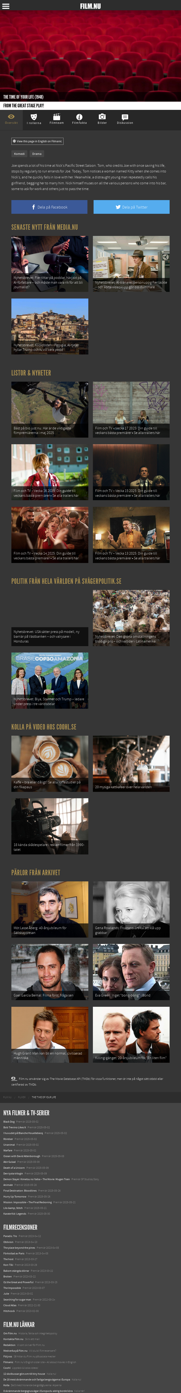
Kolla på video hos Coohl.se (43, 713)
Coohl (6, 1344)
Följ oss (7, 1333)
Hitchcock (9, 1287)
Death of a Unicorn (14, 1144)
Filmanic (8, 1338)
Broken (7, 1253)
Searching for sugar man (17, 1276)
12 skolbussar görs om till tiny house (24, 1350)
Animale (8, 1161)
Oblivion (8, 1218)
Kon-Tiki (8, 1241)
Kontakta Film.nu (13, 1315)
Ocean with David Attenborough (21, 1132)
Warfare (7, 1127)
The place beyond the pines (19, 1224)
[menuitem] (7, 1074)
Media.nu (8, 1379)
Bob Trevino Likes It (14, 1103)
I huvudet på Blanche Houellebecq (23, 1109)
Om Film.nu (10, 1309)
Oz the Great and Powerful (18, 1258)
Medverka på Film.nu (15, 1327)
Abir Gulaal (9, 1138)
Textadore (9, 1373)
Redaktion (9, 1321)
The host (8, 1235)
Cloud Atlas (9, 1281)
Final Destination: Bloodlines (20, 1167)
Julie (6, 1270)
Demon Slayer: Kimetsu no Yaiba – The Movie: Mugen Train (36, 1155)
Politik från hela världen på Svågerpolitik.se (66, 571)
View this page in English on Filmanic (37, 141)
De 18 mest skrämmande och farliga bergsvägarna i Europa (36, 1356)
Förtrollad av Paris (13, 1230)
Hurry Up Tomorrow (14, 1173)
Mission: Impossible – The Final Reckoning (27, 1178)
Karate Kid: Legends (14, 1190)
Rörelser (8, 1115)
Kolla (6, 1361)
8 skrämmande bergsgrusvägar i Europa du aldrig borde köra (38, 1367)
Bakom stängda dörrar (16, 1247)
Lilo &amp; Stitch (13, 1184)
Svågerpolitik (11, 1384)
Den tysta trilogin (13, 1150)
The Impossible (12, 1264)
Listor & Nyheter (31, 369)
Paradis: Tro (10, 1212)
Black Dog (9, 1098)
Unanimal (9, 1121)
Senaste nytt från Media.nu (44, 227)
